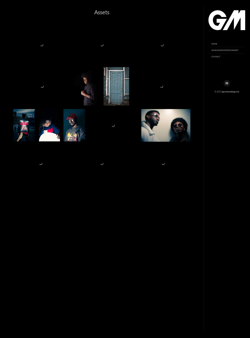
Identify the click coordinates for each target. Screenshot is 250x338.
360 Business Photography (224, 50)
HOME (214, 44)
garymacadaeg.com (230, 91)
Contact (215, 56)
